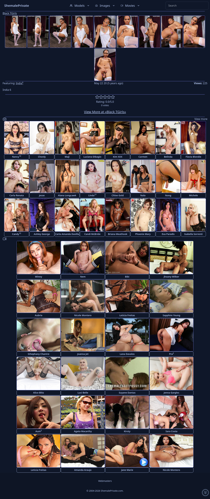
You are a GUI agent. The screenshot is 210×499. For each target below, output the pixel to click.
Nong (168, 195)
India (19, 83)
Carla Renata (16, 195)
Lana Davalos (127, 353)
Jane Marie (127, 469)
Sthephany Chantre (38, 353)
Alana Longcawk (67, 195)
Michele (193, 195)
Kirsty (127, 431)
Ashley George (42, 234)
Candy (16, 234)
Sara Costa (171, 431)
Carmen (142, 156)
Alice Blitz (38, 392)
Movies (130, 6)
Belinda (168, 156)
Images (105, 6)
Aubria (38, 315)
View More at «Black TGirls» (105, 112)
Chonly (42, 156)
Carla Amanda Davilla (67, 234)
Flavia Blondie (193, 156)
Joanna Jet (82, 353)
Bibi (127, 276)
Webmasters (105, 480)
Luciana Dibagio (92, 156)
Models (80, 6)
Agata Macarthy (83, 431)
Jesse (42, 195)
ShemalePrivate (16, 5)
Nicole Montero (82, 315)
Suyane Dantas (127, 392)
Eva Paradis (168, 234)
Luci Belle (83, 392)
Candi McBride (92, 234)
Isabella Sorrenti (193, 234)
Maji (67, 156)
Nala (142, 195)
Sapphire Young (171, 315)
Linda (92, 195)
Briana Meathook (117, 234)
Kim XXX (117, 156)
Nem (83, 276)
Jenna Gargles (171, 392)
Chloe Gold (118, 195)
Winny (38, 276)
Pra (171, 353)
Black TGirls (10, 13)
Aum (38, 431)
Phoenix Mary (143, 234)
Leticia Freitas (127, 315)
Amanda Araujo (83, 469)
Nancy (16, 156)
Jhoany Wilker (171, 276)
